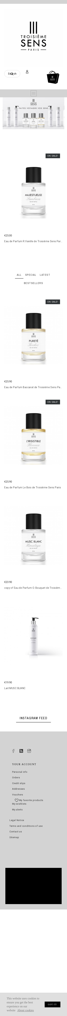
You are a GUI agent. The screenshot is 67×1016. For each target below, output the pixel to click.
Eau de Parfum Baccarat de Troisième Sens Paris (33, 387)
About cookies (25, 1010)
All (19, 275)
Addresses (18, 788)
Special (30, 275)
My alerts (17, 809)
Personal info (20, 772)
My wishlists (19, 803)
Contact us (15, 831)
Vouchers (17, 794)
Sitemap (14, 837)
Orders (16, 777)
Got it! (52, 1004)
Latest (45, 275)
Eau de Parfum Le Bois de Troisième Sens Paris (32, 487)
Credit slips (18, 783)
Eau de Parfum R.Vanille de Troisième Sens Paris (33, 241)
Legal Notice (16, 820)
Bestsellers (33, 283)
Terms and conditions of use (26, 826)
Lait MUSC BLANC (14, 688)
